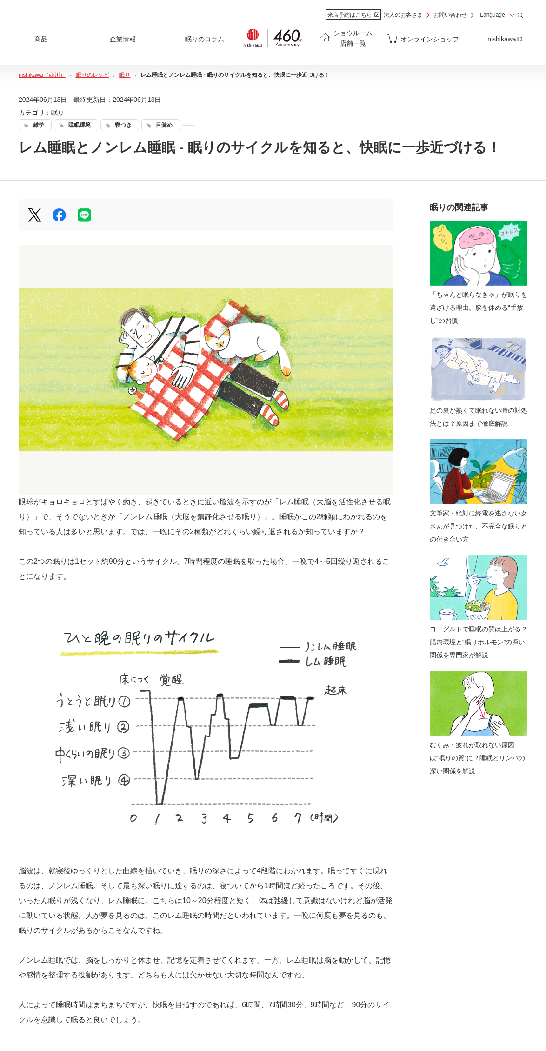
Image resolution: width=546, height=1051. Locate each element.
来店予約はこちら (353, 15)
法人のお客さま (403, 15)
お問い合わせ (450, 15)
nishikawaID (504, 39)
